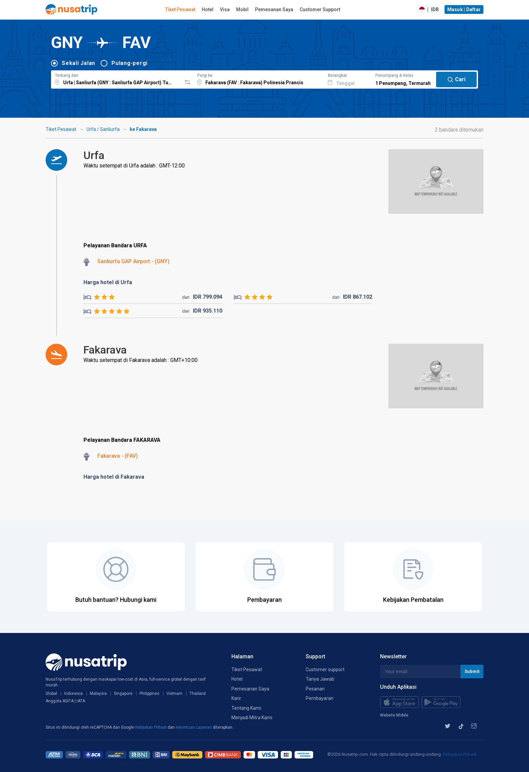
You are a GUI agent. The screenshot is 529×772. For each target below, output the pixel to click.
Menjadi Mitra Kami (251, 717)
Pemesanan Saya (274, 9)
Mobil (242, 9)
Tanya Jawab (320, 679)
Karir (236, 698)
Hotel (207, 9)
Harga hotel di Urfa (107, 282)
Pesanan (315, 688)
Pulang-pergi (129, 63)
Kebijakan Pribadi (151, 727)
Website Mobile (394, 715)
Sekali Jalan (78, 63)
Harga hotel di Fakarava (113, 477)
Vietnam (174, 693)
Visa (225, 9)
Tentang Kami (246, 708)
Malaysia (98, 693)
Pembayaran (319, 698)
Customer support (325, 669)
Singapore (123, 693)
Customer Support (320, 9)
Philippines (149, 693)
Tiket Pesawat (180, 9)
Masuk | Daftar (464, 9)
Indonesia (73, 693)
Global (51, 693)
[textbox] (116, 78)
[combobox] (116, 78)
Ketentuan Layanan (194, 727)
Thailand (198, 693)
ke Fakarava (143, 129)
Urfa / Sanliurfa (103, 129)
